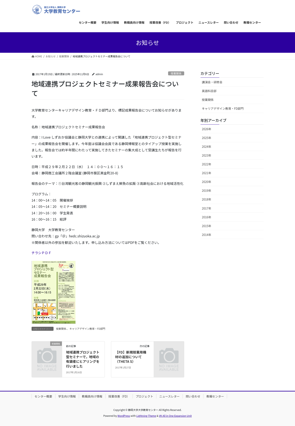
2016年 (206, 217)
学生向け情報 (67, 396)
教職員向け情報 (92, 396)
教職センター (215, 396)
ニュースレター (169, 396)
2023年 (206, 155)
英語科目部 (209, 91)
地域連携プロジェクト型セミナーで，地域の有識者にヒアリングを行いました (83, 359)
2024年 (206, 146)
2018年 (206, 199)
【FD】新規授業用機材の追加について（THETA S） (130, 357)
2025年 (206, 138)
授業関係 (176, 73)
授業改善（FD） (119, 396)
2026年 (206, 129)
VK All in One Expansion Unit (175, 415)
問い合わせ (193, 396)
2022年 (206, 164)
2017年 (206, 208)
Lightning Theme (146, 415)
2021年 (206, 173)
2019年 (206, 190)
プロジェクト (144, 396)
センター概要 (43, 396)
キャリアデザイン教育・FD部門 (87, 328)
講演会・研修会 (212, 82)
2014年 (206, 235)
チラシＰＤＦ (42, 252)
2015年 (206, 226)
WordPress (123, 415)
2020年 (206, 182)
